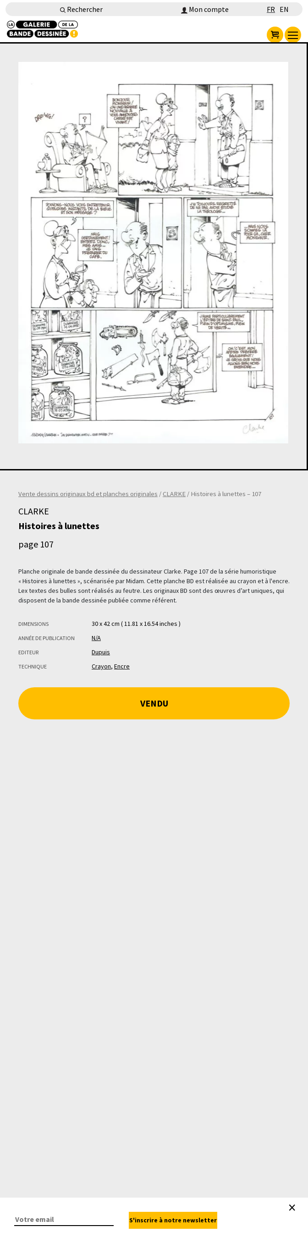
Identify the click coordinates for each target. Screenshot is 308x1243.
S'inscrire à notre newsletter (173, 1220)
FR (271, 9)
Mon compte (205, 9)
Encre (122, 666)
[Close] (292, 1208)
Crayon (101, 666)
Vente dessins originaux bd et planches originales (88, 494)
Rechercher (81, 9)
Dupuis (101, 652)
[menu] (293, 35)
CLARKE (174, 494)
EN (284, 9)
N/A (96, 638)
